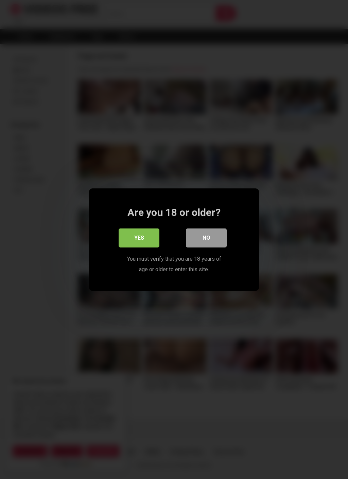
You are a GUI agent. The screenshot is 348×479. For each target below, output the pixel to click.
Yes (139, 238)
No (206, 238)
